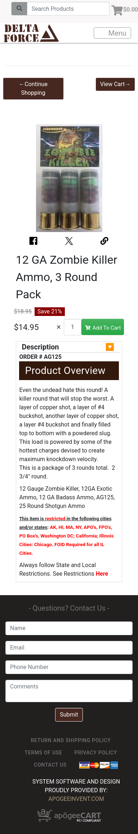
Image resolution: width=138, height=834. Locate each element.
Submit (69, 714)
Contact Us (50, 765)
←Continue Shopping (33, 88)
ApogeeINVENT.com (76, 798)
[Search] (68, 8)
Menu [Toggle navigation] (112, 33)
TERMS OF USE (43, 752)
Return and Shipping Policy (71, 740)
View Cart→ (115, 84)
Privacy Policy (96, 752)
